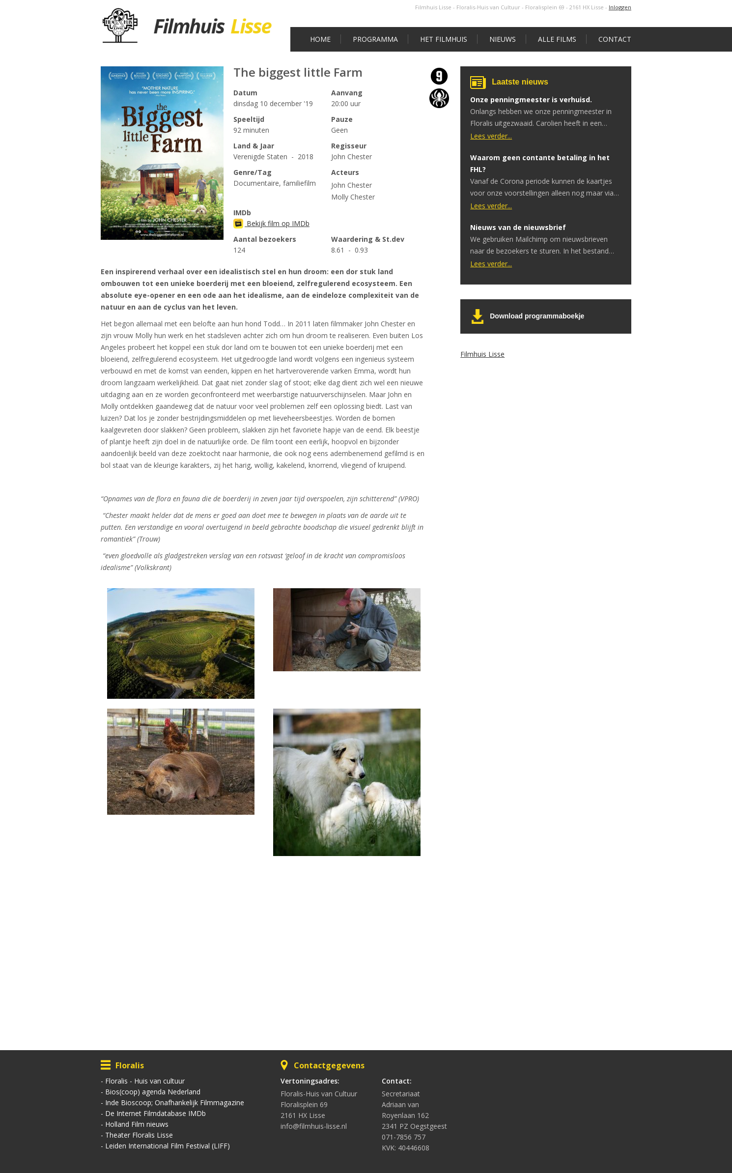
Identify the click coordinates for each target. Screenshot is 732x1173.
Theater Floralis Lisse (139, 1135)
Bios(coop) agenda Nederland (152, 1091)
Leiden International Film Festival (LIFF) (167, 1145)
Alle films (557, 39)
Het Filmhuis (443, 39)
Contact (614, 39)
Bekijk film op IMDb (271, 223)
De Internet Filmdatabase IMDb (155, 1113)
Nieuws (502, 39)
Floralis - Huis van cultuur (145, 1081)
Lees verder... (491, 136)
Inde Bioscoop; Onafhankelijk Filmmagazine (174, 1102)
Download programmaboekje (537, 316)
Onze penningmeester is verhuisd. (531, 99)
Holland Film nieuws (137, 1124)
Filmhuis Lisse (482, 354)
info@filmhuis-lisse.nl (314, 1126)
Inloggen (620, 7)
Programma (375, 39)
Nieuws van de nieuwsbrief (518, 227)
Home (320, 39)
